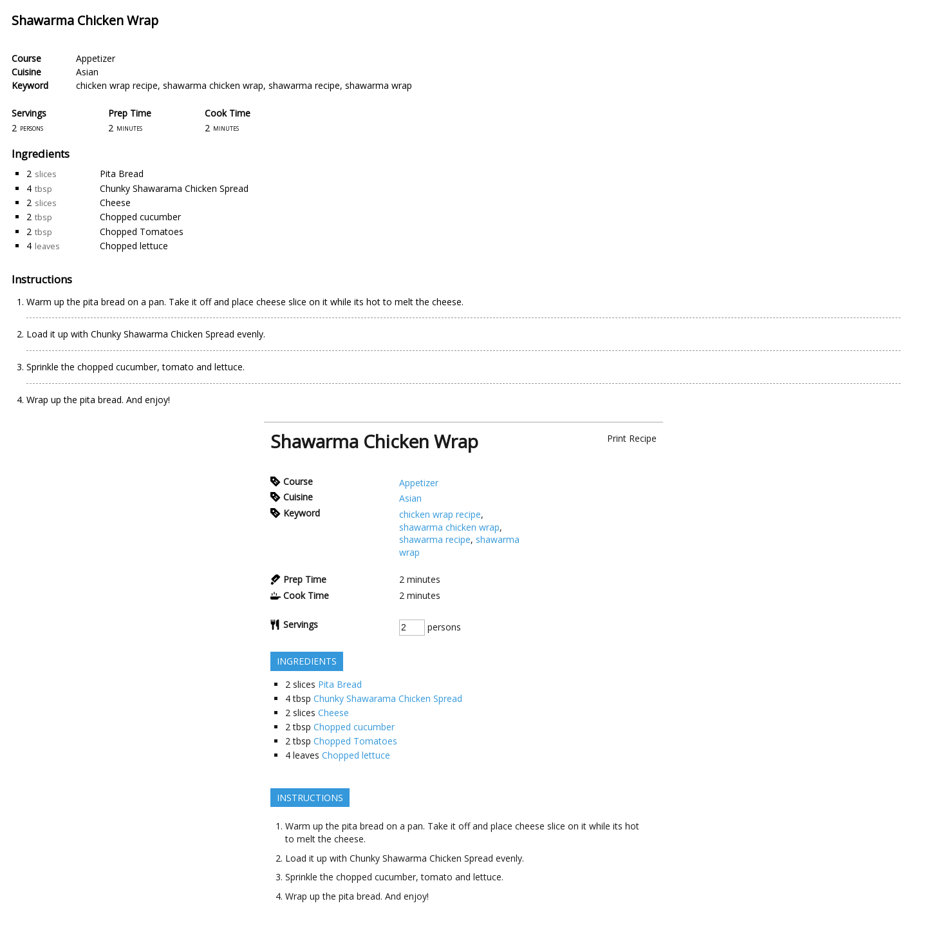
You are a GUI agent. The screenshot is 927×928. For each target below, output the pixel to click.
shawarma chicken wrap (213, 85)
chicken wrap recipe (117, 85)
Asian (87, 72)
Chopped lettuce (134, 246)
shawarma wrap (378, 85)
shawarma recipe (304, 85)
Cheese (115, 202)
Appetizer (95, 58)
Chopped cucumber (140, 217)
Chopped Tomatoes (141, 231)
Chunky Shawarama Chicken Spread (174, 188)
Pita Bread (122, 173)
